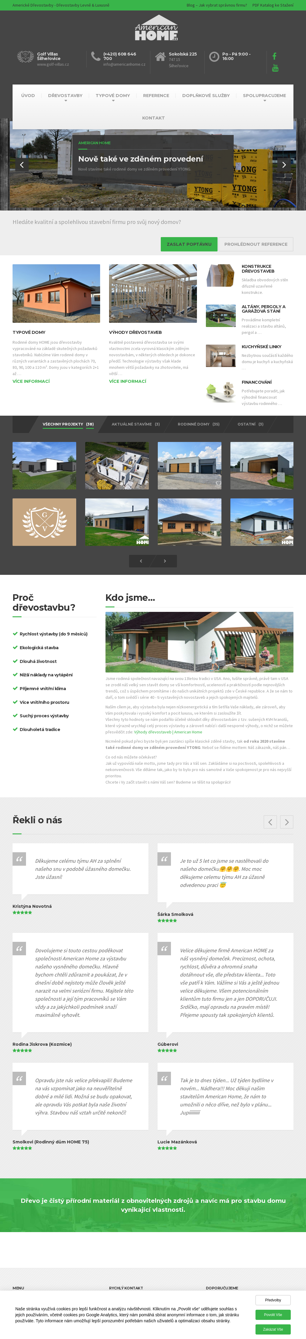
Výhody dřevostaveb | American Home (168, 728)
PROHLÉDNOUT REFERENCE (255, 244)
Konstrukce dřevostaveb (258, 269)
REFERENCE (156, 95)
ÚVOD (28, 95)
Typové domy (29, 332)
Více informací (31, 381)
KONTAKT (153, 118)
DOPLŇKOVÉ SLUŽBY (206, 95)
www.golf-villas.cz (53, 64)
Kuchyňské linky (261, 346)
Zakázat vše (273, 1329)
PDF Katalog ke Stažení (273, 5)
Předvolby (273, 1300)
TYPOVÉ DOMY (113, 95)
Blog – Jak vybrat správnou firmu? (217, 5)
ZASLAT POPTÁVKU (189, 244)
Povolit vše (273, 1315)
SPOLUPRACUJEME (264, 95)
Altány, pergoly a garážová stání (264, 309)
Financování (257, 382)
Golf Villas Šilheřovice (49, 56)
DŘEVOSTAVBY (65, 95)
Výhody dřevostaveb (135, 332)
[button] (22, 164)
